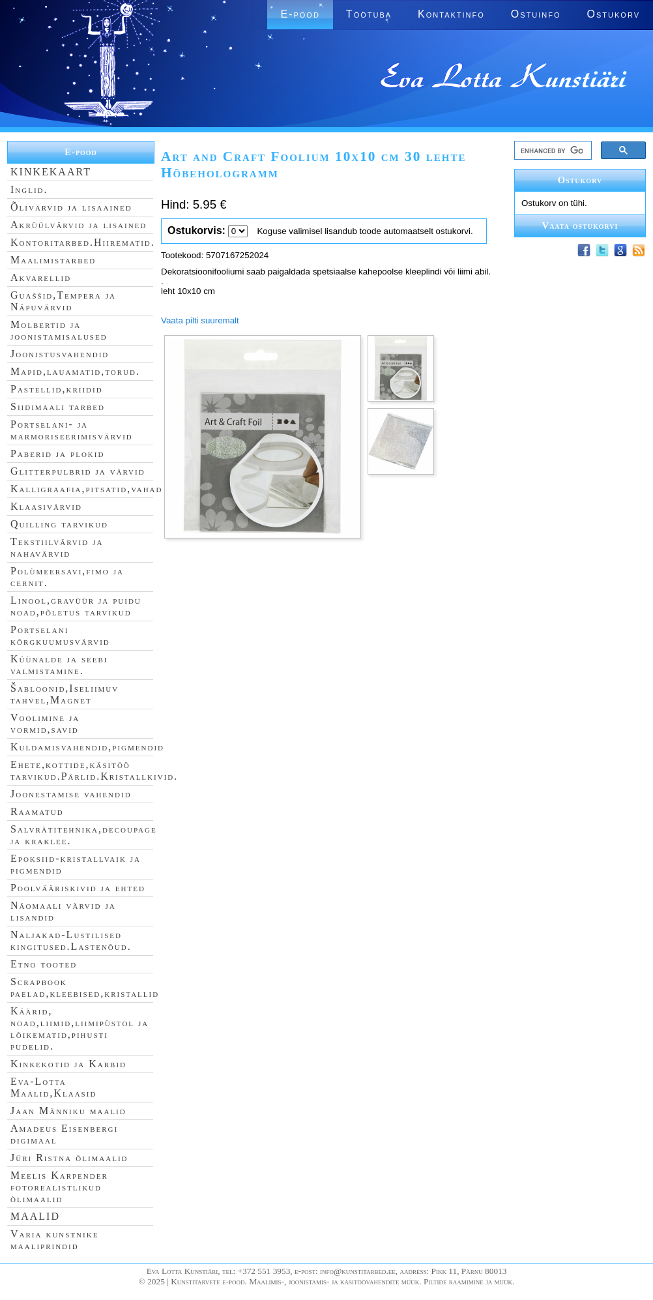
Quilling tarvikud (59, 523)
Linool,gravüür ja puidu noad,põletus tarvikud (75, 606)
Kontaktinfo (451, 14)
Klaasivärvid (46, 506)
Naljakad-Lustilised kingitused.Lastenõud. (71, 940)
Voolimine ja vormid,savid (45, 723)
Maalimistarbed (53, 259)
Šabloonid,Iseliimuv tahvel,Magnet (64, 694)
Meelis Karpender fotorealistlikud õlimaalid (59, 1187)
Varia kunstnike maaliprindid (54, 1239)
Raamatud (37, 811)
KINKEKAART (50, 171)
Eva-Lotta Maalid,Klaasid (53, 1087)
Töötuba (369, 14)
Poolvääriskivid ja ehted (77, 887)
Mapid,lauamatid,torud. (75, 371)
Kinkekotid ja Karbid (68, 1063)
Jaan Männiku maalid (68, 1110)
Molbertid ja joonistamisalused (59, 330)
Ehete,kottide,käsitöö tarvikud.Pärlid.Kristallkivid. (94, 770)
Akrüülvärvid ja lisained (78, 224)
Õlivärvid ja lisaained (71, 207)
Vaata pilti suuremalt (200, 320)
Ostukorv (613, 14)
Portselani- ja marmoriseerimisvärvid (71, 430)
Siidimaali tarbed (57, 406)
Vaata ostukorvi (580, 225)
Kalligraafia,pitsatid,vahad (86, 488)
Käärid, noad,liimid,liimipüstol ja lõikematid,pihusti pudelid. (79, 1028)
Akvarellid (40, 277)
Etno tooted (43, 963)
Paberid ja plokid (57, 453)
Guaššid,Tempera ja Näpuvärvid (63, 300)
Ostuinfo (536, 14)
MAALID (35, 1216)
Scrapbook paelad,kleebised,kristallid (84, 987)
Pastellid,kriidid (56, 388)
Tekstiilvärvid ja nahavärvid (56, 547)
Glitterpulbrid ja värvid (77, 471)
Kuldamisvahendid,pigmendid (87, 746)
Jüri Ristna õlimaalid (69, 1157)
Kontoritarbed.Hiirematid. (82, 242)
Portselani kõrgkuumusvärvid (60, 635)
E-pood (299, 14)
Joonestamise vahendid (71, 793)
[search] (552, 150)
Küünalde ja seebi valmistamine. (59, 664)
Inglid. (29, 189)
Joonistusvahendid (59, 353)
